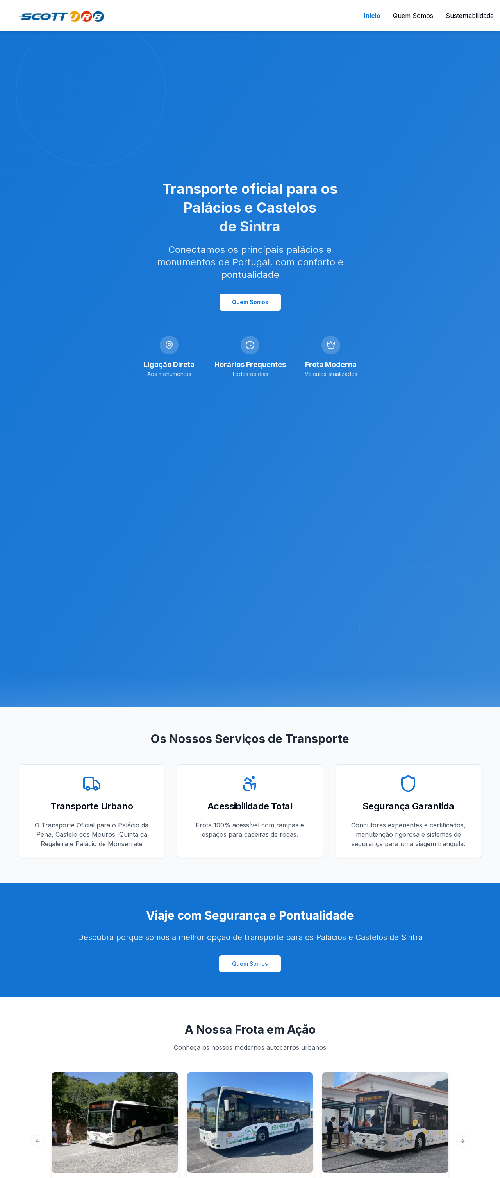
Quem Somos (413, 16)
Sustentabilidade (470, 16)
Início (372, 16)
